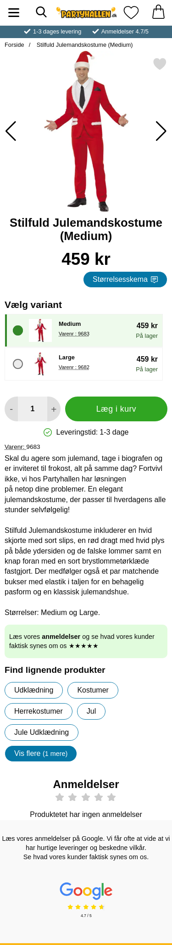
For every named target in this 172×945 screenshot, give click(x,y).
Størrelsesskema (125, 279)
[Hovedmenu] (14, 12)
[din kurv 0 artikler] (158, 13)
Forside (14, 44)
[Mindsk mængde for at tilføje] (11, 409)
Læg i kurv (116, 409)
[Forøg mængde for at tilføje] (54, 409)
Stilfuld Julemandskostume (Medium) (84, 44)
